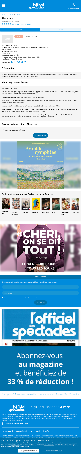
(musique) (37, 97)
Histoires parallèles (15, 213)
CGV (65, 394)
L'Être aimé (45, 213)
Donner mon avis (40, 135)
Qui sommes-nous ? (8, 394)
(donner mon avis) (18, 24)
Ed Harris (27, 47)
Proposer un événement (46, 394)
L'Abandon (25, 212)
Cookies (9, 396)
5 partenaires (15, 445)
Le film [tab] (20, 30)
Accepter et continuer (28, 451)
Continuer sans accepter (52, 451)
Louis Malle (13, 45)
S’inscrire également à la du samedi (20, 298)
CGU (70, 394)
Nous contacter (20, 394)
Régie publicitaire (32, 394)
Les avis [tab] (60, 30)
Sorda (53, 212)
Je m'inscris (41, 302)
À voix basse (75, 212)
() (14, 92)
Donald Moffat (43, 47)
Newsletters (59, 394)
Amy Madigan (19, 47)
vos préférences (49, 445)
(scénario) (23, 97)
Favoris (28, 24)
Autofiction (35, 212)
